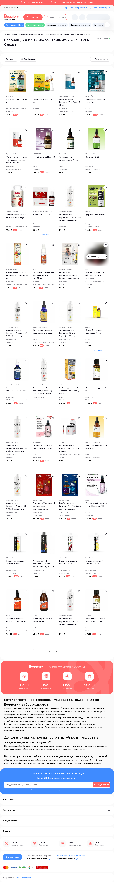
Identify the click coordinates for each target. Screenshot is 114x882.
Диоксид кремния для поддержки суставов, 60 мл (43, 333)
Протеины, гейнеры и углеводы (41, 34)
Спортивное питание (20, 34)
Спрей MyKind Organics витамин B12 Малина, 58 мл (17, 275)
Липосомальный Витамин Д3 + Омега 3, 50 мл (69, 102)
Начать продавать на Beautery (70, 855)
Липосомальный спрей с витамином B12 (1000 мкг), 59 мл (43, 275)
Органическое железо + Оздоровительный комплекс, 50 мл (16, 160)
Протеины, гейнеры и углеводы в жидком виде (72, 34)
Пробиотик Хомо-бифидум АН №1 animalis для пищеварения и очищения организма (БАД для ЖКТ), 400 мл (70, 509)
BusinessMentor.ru (23, 878)
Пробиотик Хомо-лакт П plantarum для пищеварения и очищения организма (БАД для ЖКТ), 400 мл (44, 509)
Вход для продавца (77, 7)
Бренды (9, 59)
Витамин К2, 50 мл (93, 157)
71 (78, 651)
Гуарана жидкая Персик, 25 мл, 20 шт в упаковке (69, 448)
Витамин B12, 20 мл (41, 214)
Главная (7, 34)
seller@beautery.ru (65, 858)
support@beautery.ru (37, 858)
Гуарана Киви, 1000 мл (95, 214)
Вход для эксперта (101, 7)
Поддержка (12, 857)
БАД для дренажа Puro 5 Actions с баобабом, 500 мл (70, 391)
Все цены (45, 235)
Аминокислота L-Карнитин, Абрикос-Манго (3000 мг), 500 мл (43, 564)
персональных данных (74, 790)
